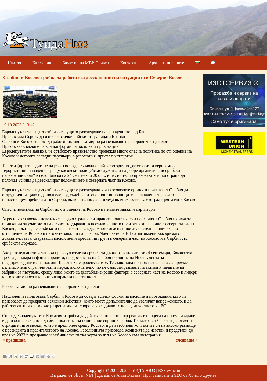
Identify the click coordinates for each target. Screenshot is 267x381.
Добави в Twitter (15, 356)
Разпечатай (53, 356)
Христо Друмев (202, 375)
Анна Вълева (128, 375)
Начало (14, 62)
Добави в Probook (21, 356)
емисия (169, 370)
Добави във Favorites (48, 356)
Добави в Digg (26, 356)
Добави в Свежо (10, 356)
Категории (41, 62)
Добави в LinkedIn (37, 356)
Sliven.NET (84, 375)
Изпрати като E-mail (42, 356)
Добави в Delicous (32, 356)
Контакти (129, 62)
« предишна (14, 340)
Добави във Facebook (5, 356)
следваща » (186, 340)
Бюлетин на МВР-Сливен (86, 62)
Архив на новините (166, 62)
